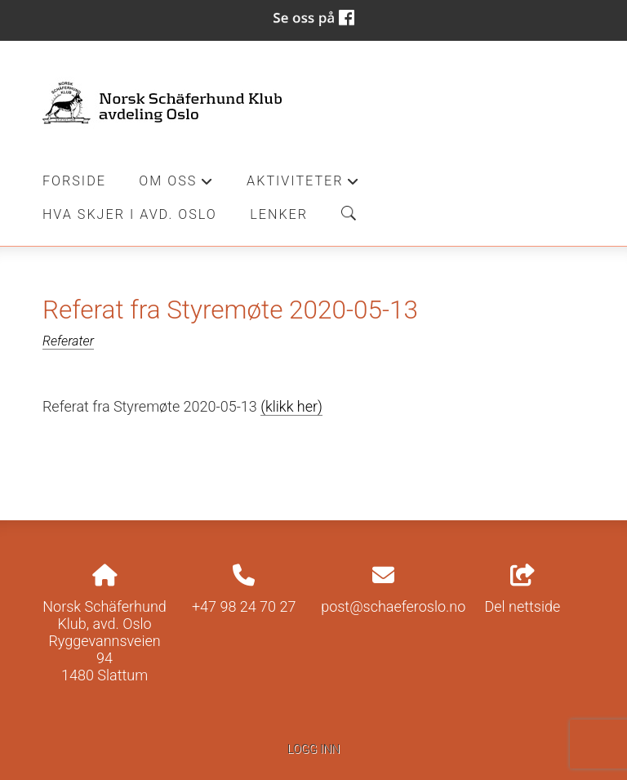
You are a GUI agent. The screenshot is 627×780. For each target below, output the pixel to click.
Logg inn (313, 749)
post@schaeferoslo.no (393, 606)
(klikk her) (291, 406)
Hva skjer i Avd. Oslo (129, 214)
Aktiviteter (303, 185)
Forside (74, 181)
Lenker (279, 214)
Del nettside (523, 589)
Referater (68, 341)
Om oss (176, 185)
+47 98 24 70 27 (244, 606)
